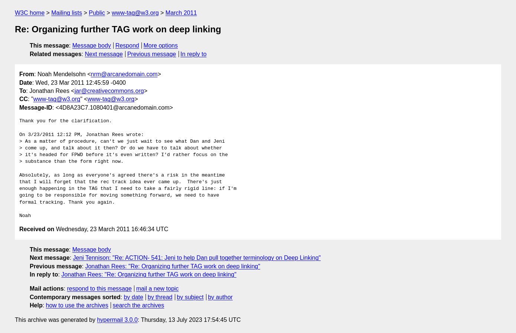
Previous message (151, 54)
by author (220, 297)
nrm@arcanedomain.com (124, 74)
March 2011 (181, 13)
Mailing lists (66, 13)
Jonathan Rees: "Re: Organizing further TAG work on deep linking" (172, 266)
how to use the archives (77, 305)
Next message (104, 54)
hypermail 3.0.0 (117, 320)
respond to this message (99, 288)
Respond (127, 45)
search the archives (138, 305)
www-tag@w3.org (135, 13)
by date (133, 297)
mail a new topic (157, 288)
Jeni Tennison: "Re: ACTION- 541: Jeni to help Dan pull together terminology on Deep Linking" (197, 258)
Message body (91, 45)
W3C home (30, 13)
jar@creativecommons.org (109, 91)
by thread (160, 297)
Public (97, 13)
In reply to (193, 54)
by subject (190, 297)
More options (161, 45)
